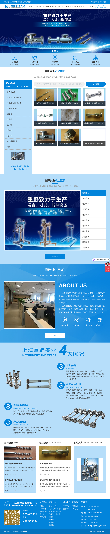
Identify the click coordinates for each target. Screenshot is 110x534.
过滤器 (51, 517)
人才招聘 (75, 6)
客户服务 (43, 514)
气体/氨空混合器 (54, 514)
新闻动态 (60, 6)
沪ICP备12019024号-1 (97, 531)
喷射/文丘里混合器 (55, 511)
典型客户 (66, 509)
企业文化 (43, 509)
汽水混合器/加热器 (55, 509)
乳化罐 (51, 522)
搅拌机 (51, 525)
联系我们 (103, 2)
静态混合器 (53, 506)
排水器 (51, 519)
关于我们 (38, 6)
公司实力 (68, 6)
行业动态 (75, 509)
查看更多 (55, 260)
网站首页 (94, 2)
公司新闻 (75, 506)
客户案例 (66, 506)
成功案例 (53, 6)
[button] (52, 51)
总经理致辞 (43, 511)
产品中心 (46, 6)
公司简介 (43, 506)
